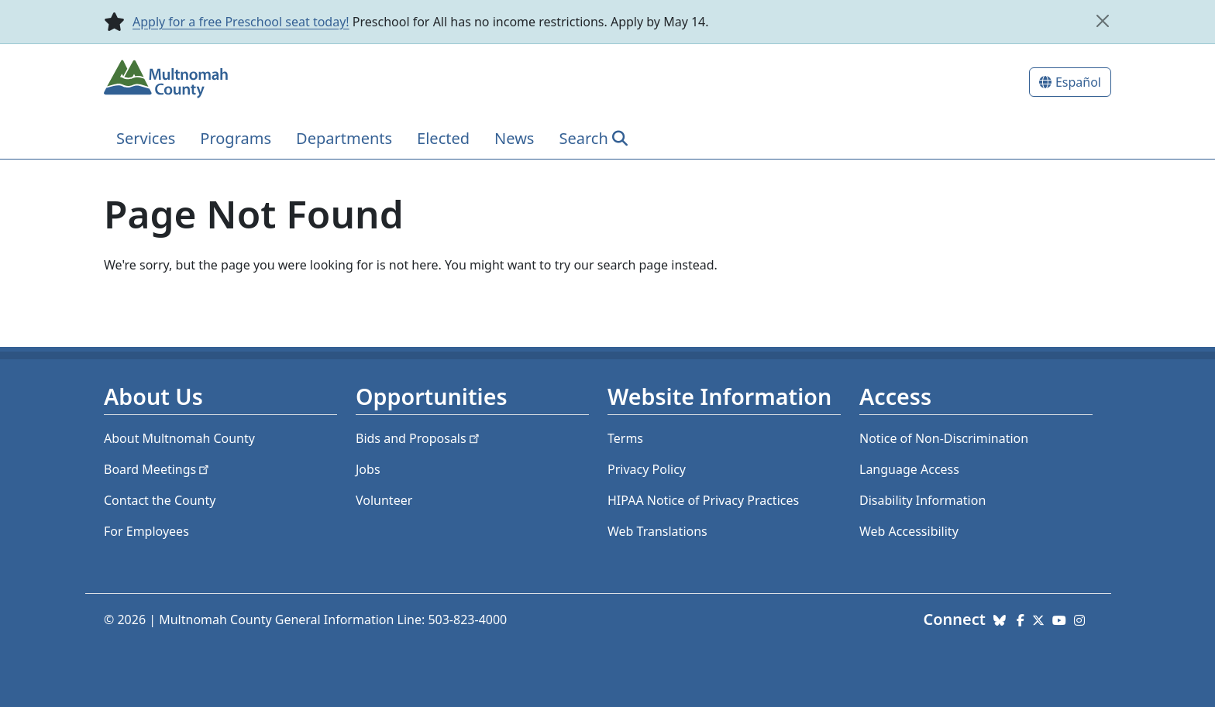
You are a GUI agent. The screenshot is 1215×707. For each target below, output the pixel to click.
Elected (443, 138)
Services (145, 138)
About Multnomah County (179, 438)
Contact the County (159, 500)
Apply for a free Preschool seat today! (241, 21)
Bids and (419, 438)
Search (583, 138)
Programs (235, 138)
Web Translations (657, 531)
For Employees (146, 531)
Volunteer (384, 500)
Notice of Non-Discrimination (943, 438)
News (514, 138)
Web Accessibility (909, 531)
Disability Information (922, 500)
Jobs (368, 469)
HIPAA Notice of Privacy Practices (703, 500)
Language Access (909, 469)
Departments (344, 138)
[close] (1102, 20)
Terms (625, 438)
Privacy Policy (647, 469)
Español (1078, 82)
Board (158, 469)
